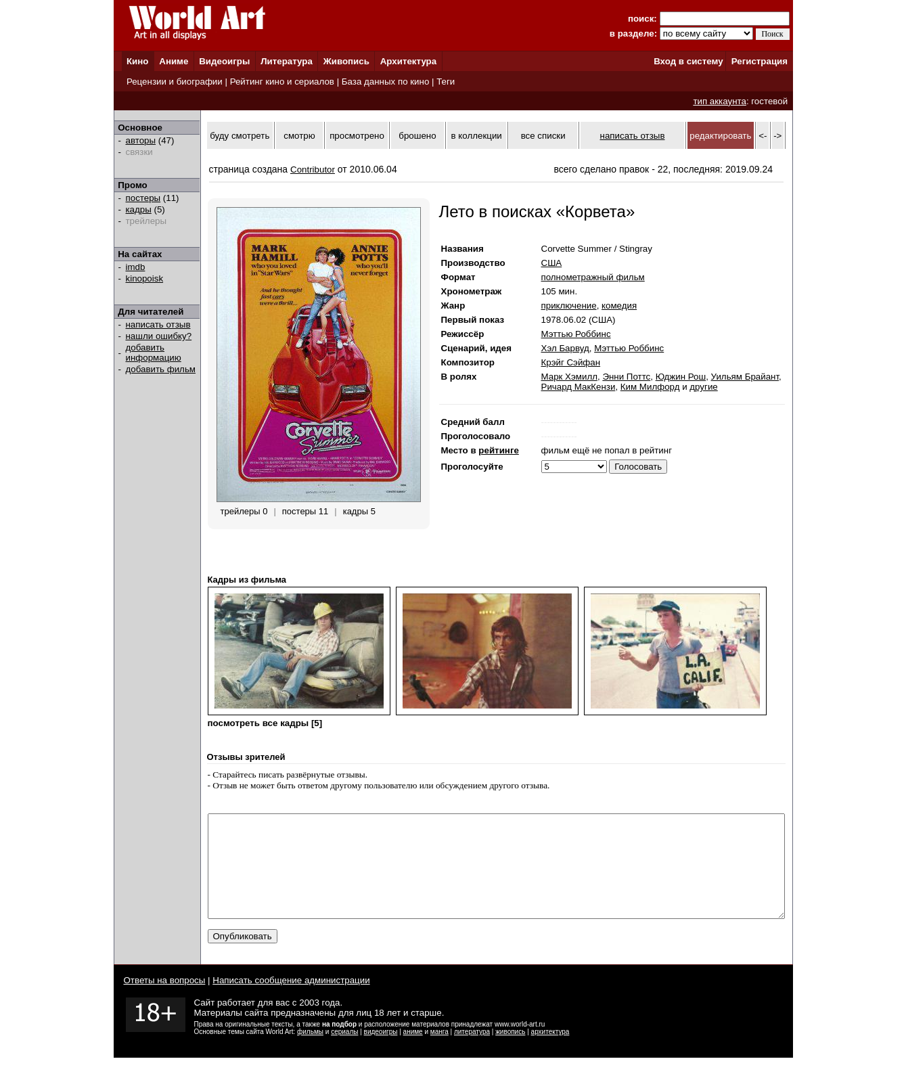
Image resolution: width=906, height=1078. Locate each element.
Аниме (173, 61)
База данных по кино (385, 81)
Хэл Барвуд (565, 348)
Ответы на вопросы (165, 1000)
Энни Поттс (626, 377)
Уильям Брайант (745, 377)
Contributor (312, 169)
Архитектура (408, 61)
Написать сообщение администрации (290, 1000)
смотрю (299, 136)
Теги (445, 81)
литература (472, 1052)
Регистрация (759, 61)
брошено (417, 136)
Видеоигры (224, 61)
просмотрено (357, 136)
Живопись (346, 61)
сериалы (344, 1052)
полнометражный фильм (593, 277)
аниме (413, 1052)
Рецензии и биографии (175, 81)
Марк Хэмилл (569, 377)
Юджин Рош (681, 377)
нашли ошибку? (159, 336)
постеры (143, 198)
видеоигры (381, 1052)
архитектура (550, 1052)
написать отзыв (158, 324)
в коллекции (476, 136)
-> (777, 136)
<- (762, 136)
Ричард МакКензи (578, 387)
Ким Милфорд (650, 387)
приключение (569, 305)
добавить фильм (161, 369)
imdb (135, 267)
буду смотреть (239, 136)
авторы (141, 140)
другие (703, 387)
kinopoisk (145, 278)
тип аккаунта (719, 101)
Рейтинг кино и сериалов (282, 81)
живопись (510, 1052)
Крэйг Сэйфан (571, 362)
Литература (287, 61)
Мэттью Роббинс (576, 334)
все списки (543, 136)
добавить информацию (153, 352)
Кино (138, 61)
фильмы (310, 1052)
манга (439, 1052)
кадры (139, 209)
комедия (619, 305)
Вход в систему (688, 61)
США (551, 263)
